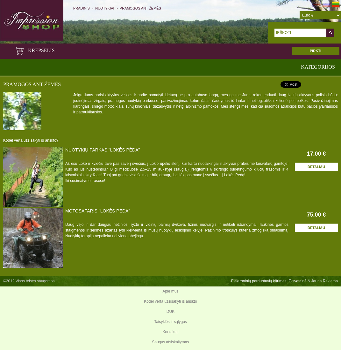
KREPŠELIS (34, 50)
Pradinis (81, 8)
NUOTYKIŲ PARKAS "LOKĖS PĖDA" (102, 149)
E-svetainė (297, 281)
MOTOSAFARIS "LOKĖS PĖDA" (97, 210)
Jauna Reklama (324, 281)
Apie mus (170, 291)
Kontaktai (170, 332)
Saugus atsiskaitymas (170, 342)
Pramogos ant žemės (140, 8)
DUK (170, 311)
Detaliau (316, 167)
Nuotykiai (104, 8)
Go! (330, 33)
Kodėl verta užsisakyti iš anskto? (30, 140)
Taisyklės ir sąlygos (170, 322)
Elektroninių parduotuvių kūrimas (258, 281)
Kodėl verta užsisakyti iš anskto (170, 301)
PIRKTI (315, 51)
